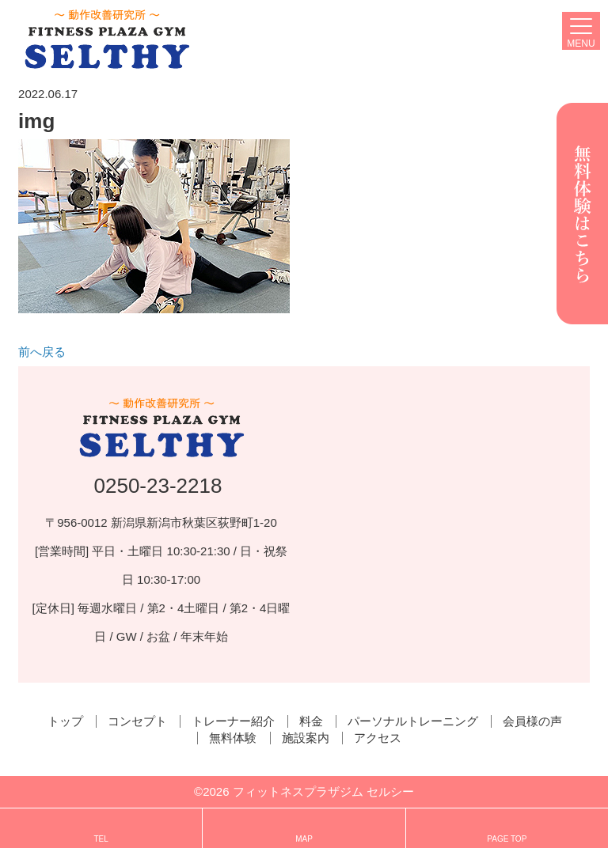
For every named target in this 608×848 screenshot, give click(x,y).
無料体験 (232, 737)
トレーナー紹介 (233, 721)
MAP (304, 829)
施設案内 (305, 737)
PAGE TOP (506, 829)
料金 (311, 721)
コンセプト (137, 721)
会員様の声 (532, 721)
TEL (100, 829)
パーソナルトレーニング (413, 721)
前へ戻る (42, 351)
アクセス (377, 737)
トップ (65, 721)
